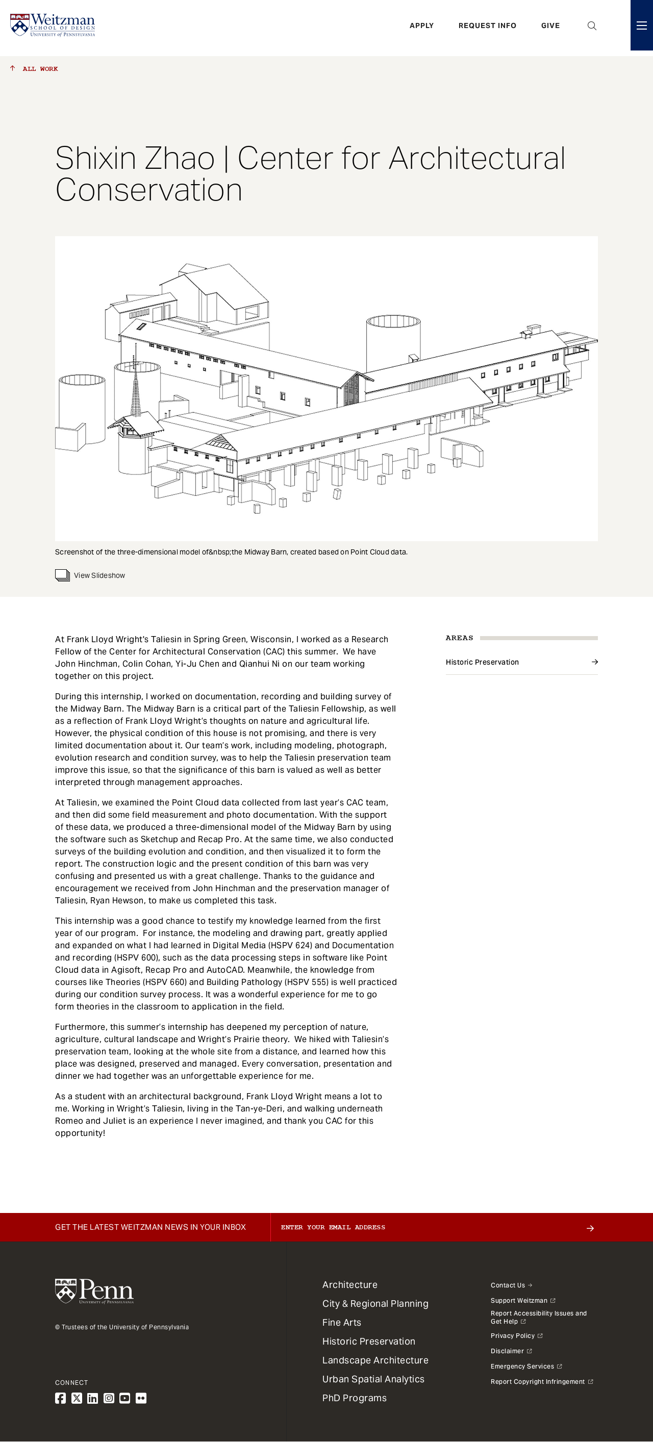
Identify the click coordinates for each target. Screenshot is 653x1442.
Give (550, 28)
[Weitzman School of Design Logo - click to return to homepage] (54, 28)
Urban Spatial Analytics (373, 1379)
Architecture (350, 1285)
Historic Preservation (482, 662)
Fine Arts (342, 1322)
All (34, 69)
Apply (422, 28)
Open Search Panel (592, 28)
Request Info (488, 28)
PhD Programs (354, 1398)
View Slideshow (90, 575)
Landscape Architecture (375, 1360)
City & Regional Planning (375, 1303)
